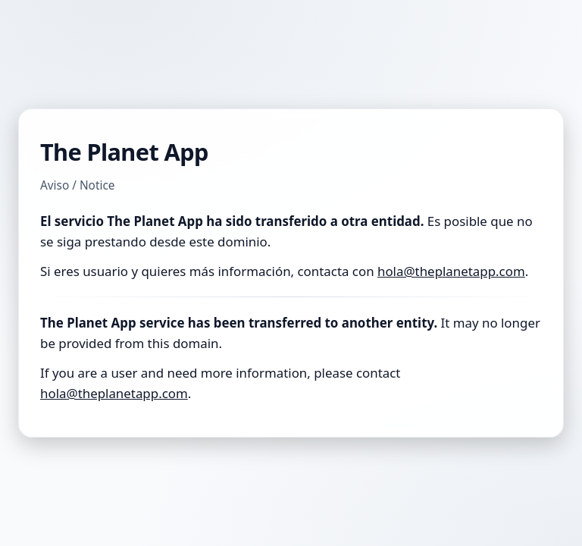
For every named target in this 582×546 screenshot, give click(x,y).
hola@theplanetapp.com (451, 271)
